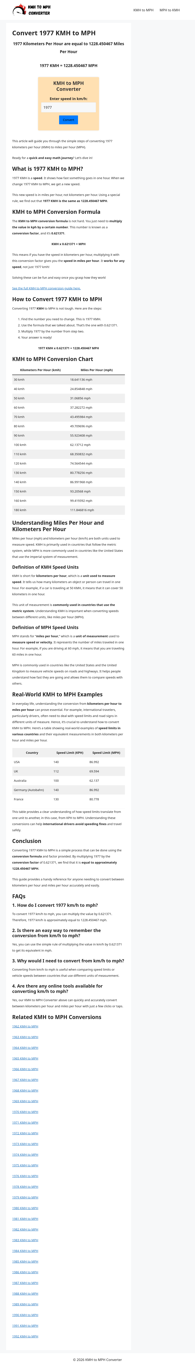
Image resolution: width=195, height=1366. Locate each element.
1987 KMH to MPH (25, 1283)
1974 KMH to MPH (25, 1155)
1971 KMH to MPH (25, 1122)
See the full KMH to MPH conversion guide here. (46, 288)
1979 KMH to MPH (25, 1197)
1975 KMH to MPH (25, 1165)
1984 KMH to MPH (25, 1251)
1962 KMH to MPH (25, 1026)
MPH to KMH (170, 10)
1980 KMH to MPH (25, 1208)
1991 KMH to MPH (25, 1326)
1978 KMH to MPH (25, 1187)
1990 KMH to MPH (25, 1315)
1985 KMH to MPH (25, 1261)
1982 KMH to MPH (25, 1229)
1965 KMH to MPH (25, 1058)
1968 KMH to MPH (25, 1090)
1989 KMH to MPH (25, 1304)
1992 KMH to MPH (25, 1336)
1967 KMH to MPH (25, 1080)
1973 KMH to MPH (25, 1144)
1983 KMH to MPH (25, 1240)
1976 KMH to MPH (25, 1176)
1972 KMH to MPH (25, 1133)
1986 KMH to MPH (25, 1272)
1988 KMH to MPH (25, 1293)
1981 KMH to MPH (25, 1219)
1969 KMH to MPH (25, 1101)
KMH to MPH (143, 10)
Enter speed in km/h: (68, 98)
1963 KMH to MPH (25, 1037)
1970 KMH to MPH (25, 1112)
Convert (68, 120)
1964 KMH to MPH (25, 1048)
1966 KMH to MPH (25, 1069)
